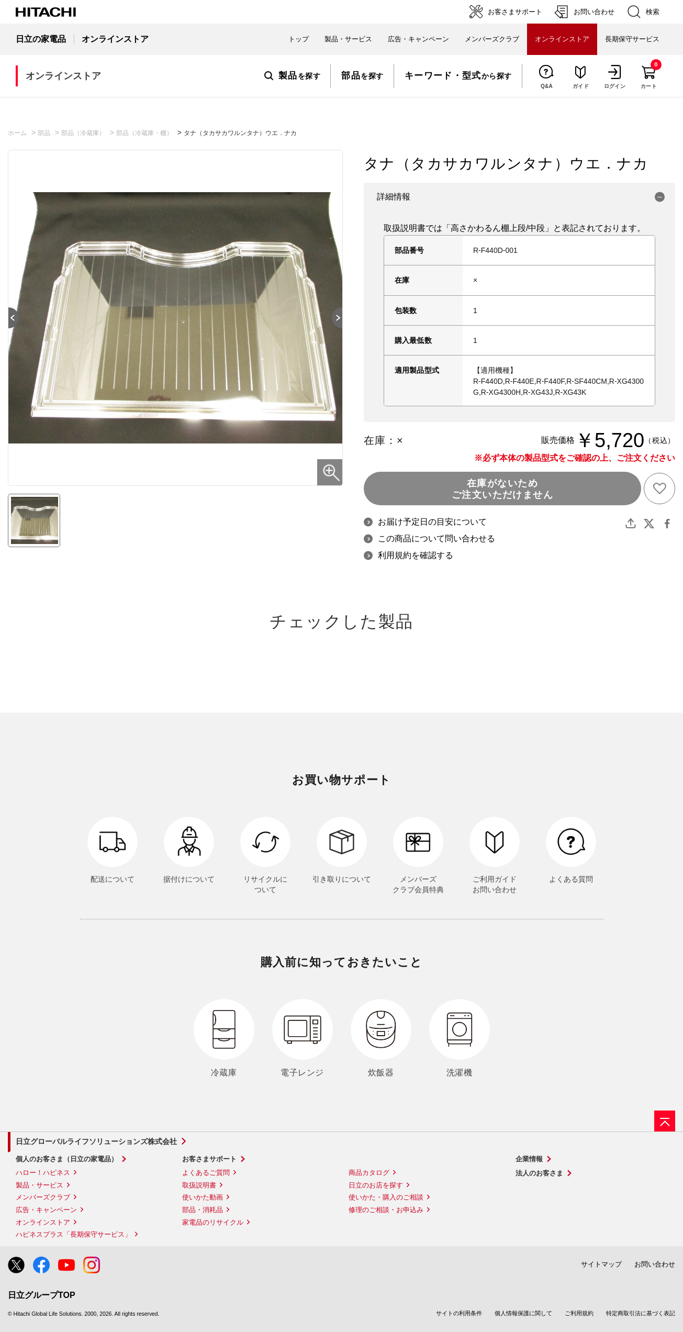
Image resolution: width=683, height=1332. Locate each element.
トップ (298, 39)
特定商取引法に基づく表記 (640, 1313)
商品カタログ (369, 1172)
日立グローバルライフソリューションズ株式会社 (96, 1141)
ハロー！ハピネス (43, 1172)
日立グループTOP (41, 1295)
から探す (458, 76)
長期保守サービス (632, 39)
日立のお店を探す (376, 1185)
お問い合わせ (654, 1264)
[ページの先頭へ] (664, 1121)
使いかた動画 (202, 1197)
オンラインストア (43, 1222)
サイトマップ (601, 1264)
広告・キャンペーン (46, 1210)
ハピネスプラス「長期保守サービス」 (73, 1234)
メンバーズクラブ (492, 39)
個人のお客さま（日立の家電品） (67, 1159)
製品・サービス (39, 1185)
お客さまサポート (209, 1159)
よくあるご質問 (206, 1172)
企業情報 (529, 1159)
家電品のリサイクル (212, 1222)
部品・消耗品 (202, 1210)
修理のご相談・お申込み (386, 1210)
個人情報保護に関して (523, 1313)
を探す (292, 76)
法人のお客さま (539, 1173)
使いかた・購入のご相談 (386, 1197)
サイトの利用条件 (459, 1313)
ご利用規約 (579, 1313)
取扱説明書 (199, 1185)
